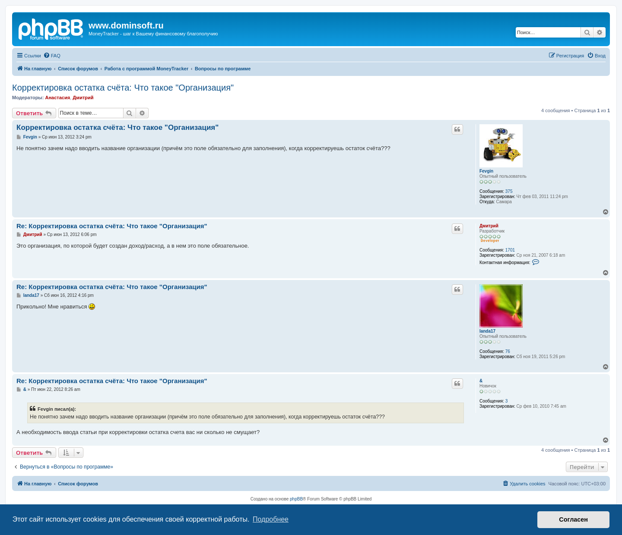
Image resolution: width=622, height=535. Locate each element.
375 (509, 191)
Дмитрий (83, 97)
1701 (510, 250)
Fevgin (486, 171)
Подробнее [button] (271, 519)
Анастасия (57, 97)
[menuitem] (51, 55)
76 (507, 351)
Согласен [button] (573, 519)
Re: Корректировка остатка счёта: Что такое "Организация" (111, 226)
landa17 (487, 331)
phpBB (296, 499)
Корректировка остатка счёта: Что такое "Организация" (123, 87)
